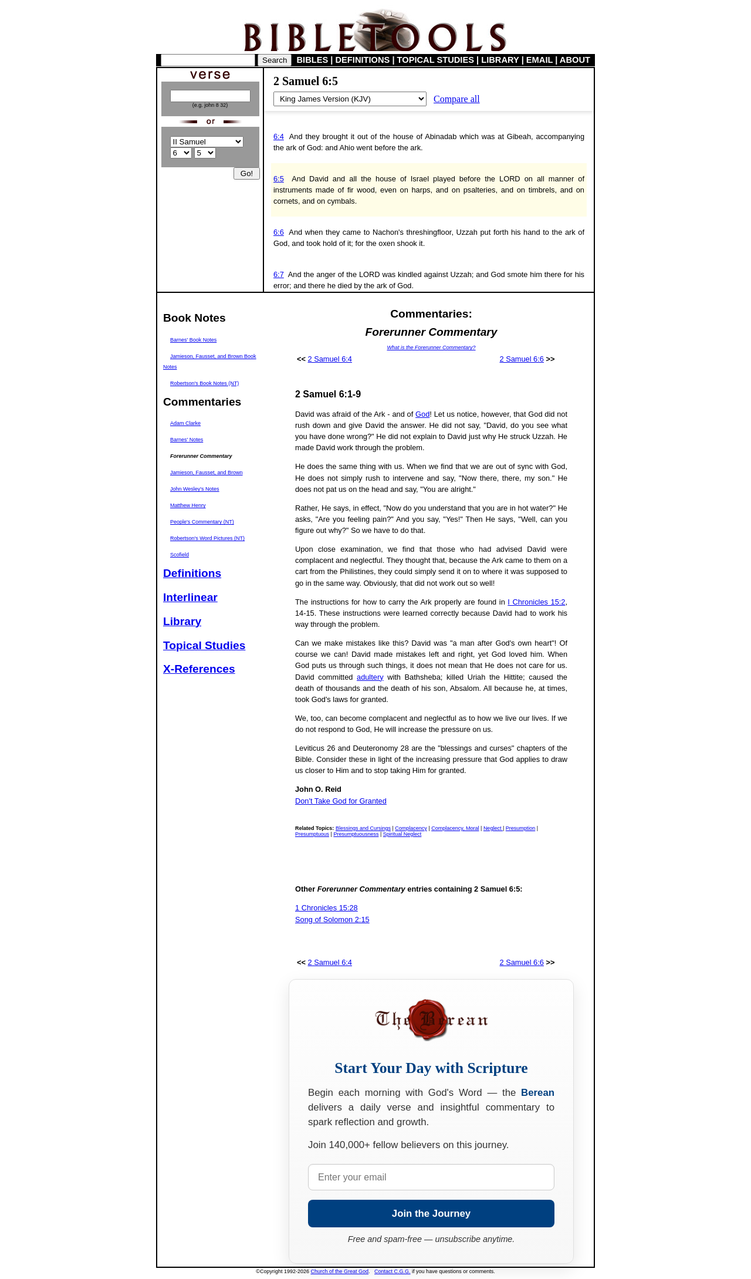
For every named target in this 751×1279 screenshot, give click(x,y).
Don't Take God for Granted (341, 801)
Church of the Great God (340, 1271)
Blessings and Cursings (363, 828)
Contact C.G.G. (392, 1271)
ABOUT (575, 60)
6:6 (278, 232)
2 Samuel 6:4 (330, 359)
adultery (370, 677)
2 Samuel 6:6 (522, 359)
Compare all (457, 99)
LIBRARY (500, 60)
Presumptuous (312, 834)
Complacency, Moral (455, 828)
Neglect (493, 828)
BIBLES (313, 60)
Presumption (521, 828)
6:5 (278, 178)
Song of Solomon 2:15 (332, 919)
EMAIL (539, 60)
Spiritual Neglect (402, 834)
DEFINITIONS (363, 60)
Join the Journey (431, 1213)
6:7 (278, 274)
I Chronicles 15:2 (536, 602)
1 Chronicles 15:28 (326, 907)
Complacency (411, 828)
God (422, 414)
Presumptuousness (355, 834)
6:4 (278, 136)
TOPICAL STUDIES (435, 60)
